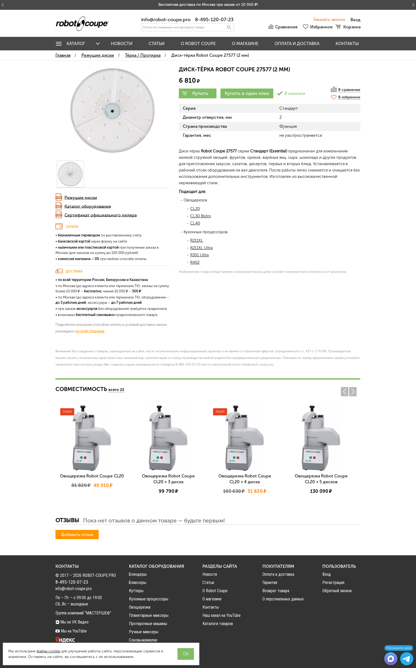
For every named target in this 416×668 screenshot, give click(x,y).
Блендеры (138, 574)
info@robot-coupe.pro (165, 20)
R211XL (196, 240)
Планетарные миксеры (148, 615)
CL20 (195, 208)
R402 (195, 262)
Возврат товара (275, 590)
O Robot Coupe (198, 43)
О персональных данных (283, 598)
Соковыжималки (143, 640)
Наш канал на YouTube (221, 615)
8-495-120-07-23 (214, 20)
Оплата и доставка (297, 43)
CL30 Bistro (200, 216)
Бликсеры (137, 582)
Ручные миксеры (143, 631)
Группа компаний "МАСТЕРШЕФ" (83, 613)
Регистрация (333, 583)
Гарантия (269, 582)
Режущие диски (80, 197)
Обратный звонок (337, 591)
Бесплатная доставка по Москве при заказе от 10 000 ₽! (208, 4)
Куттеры (136, 590)
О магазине (245, 43)
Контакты (347, 43)
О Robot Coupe (215, 590)
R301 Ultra (199, 255)
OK (186, 653)
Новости (121, 43)
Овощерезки (139, 607)
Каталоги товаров (217, 623)
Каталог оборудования (87, 206)
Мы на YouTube (71, 631)
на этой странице (89, 331)
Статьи (156, 43)
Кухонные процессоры (148, 598)
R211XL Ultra (201, 247)
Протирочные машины (148, 623)
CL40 (195, 223)
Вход (326, 574)
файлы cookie (48, 651)
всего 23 (116, 390)
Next (354, 391)
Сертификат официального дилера (100, 214)
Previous (344, 391)
